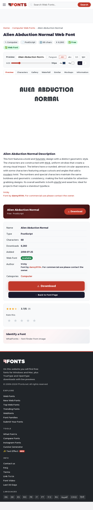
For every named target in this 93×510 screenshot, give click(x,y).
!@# (83, 57)
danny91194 (18, 195)
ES (18, 497)
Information (82, 72)
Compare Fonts (11, 438)
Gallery (34, 72)
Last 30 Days (10, 484)
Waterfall (46, 72)
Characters (22, 72)
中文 (49, 497)
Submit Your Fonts (13, 421)
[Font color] (64, 63)
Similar (57, 72)
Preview (9, 72)
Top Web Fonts (11, 404)
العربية (64, 497)
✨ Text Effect (14, 451)
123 (76, 57)
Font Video (9, 480)
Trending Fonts (11, 409)
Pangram (53, 57)
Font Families (10, 417)
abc (70, 57)
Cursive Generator (13, 447)
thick (47, 162)
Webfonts (8, 413)
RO (24, 497)
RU (56, 497)
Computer (26, 276)
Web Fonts (9, 396)
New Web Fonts (11, 400)
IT (37, 497)
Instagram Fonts (12, 442)
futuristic (41, 159)
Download (75, 211)
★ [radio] (9, 320)
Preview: (10, 57)
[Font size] (31, 63)
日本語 (74, 497)
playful (57, 182)
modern (7, 174)
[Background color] (73, 63)
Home (6, 28)
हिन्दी (82, 497)
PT (42, 497)
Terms (6, 472)
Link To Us (8, 476)
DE (12, 497)
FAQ (5, 467)
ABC (63, 57)
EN (6, 497)
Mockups (68, 72)
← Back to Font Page (46, 295)
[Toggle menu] (4, 4)
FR (31, 497)
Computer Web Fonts (23, 28)
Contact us (9, 463)
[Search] (59, 5)
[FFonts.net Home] (17, 4)
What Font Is (10, 434)
